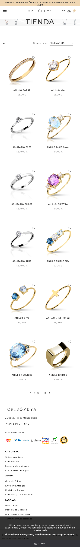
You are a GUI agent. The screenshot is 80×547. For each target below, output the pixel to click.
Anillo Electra (58, 204)
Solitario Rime (21, 261)
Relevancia (57, 43)
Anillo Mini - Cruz (58, 318)
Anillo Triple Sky (58, 261)
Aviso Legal (11, 505)
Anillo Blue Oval (58, 147)
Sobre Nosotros (14, 457)
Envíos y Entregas (15, 485)
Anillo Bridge (58, 375)
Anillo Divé (22, 318)
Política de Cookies (16, 509)
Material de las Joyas (17, 466)
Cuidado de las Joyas (17, 470)
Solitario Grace (22, 204)
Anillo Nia (58, 90)
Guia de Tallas (13, 481)
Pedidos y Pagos (14, 490)
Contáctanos (12, 461)
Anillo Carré (21, 90)
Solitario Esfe (21, 147)
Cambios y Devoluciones (19, 494)
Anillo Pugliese (22, 375)
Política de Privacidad (17, 514)
